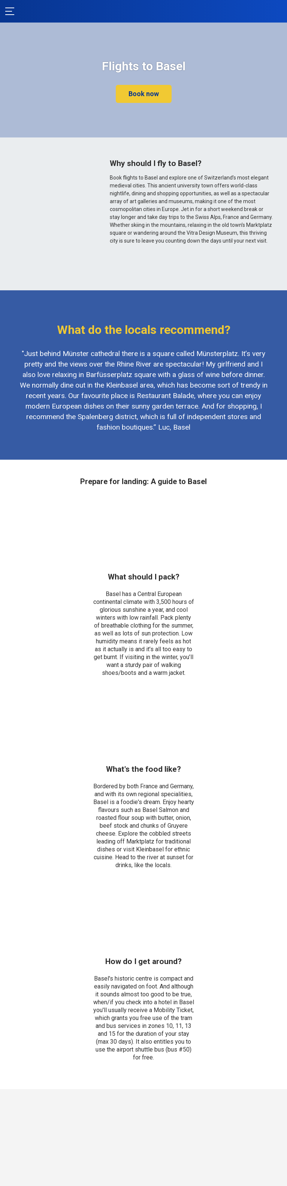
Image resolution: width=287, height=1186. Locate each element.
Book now (144, 94)
